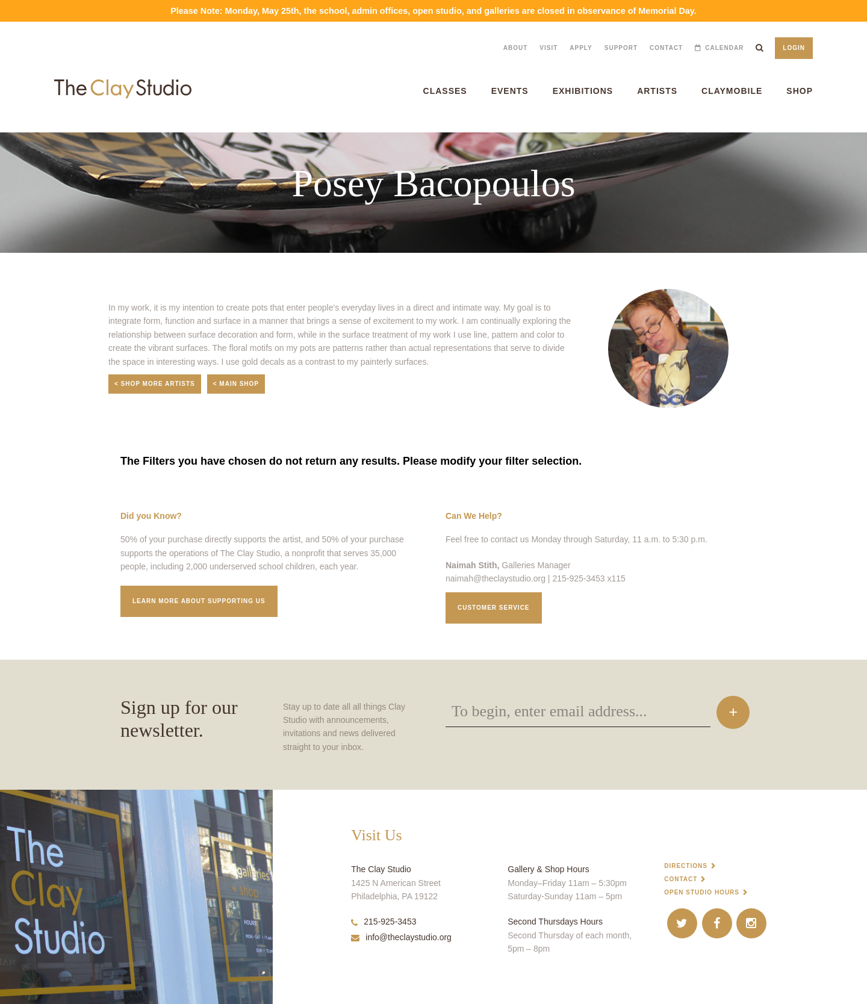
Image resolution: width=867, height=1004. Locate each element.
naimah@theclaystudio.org (495, 578)
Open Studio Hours (701, 892)
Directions (685, 866)
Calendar (724, 48)
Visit (548, 48)
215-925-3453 (383, 921)
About (515, 48)
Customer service (494, 607)
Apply (581, 48)
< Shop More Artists (154, 383)
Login (794, 48)
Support (621, 48)
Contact (666, 48)
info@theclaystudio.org (401, 937)
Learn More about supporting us (199, 601)
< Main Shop (236, 383)
